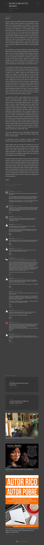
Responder (11, 203)
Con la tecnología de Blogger (22, 541)
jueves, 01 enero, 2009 (15, 322)
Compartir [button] (7, 184)
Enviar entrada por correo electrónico (16, 184)
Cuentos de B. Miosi (11, 185)
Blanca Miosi (11, 224)
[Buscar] (37, 3)
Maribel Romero (12, 258)
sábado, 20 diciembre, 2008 (19, 310)
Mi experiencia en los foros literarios (20, 438)
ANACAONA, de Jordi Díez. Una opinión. (19, 469)
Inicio (10, 10)
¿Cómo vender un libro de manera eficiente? (19, 402)
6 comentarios (12, 471)
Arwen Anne (11, 191)
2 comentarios (12, 534)
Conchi (10, 322)
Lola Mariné (11, 216)
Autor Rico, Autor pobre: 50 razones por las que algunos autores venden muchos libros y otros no (22, 530)
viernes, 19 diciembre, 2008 (18, 278)
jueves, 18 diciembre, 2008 (20, 258)
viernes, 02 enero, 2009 (18, 334)
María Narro (11, 205)
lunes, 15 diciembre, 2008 (18, 191)
